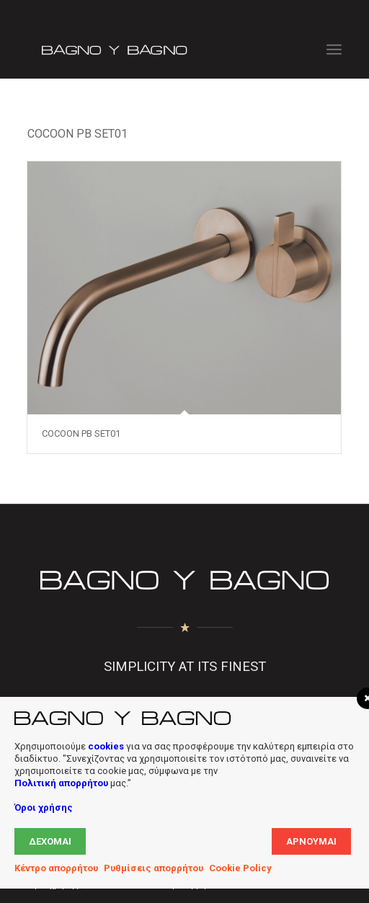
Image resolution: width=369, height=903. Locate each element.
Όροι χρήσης (43, 807)
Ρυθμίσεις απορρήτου (153, 868)
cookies (106, 746)
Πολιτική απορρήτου (61, 783)
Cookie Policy (240, 868)
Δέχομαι (50, 841)
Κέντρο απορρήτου (56, 868)
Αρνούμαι (311, 841)
